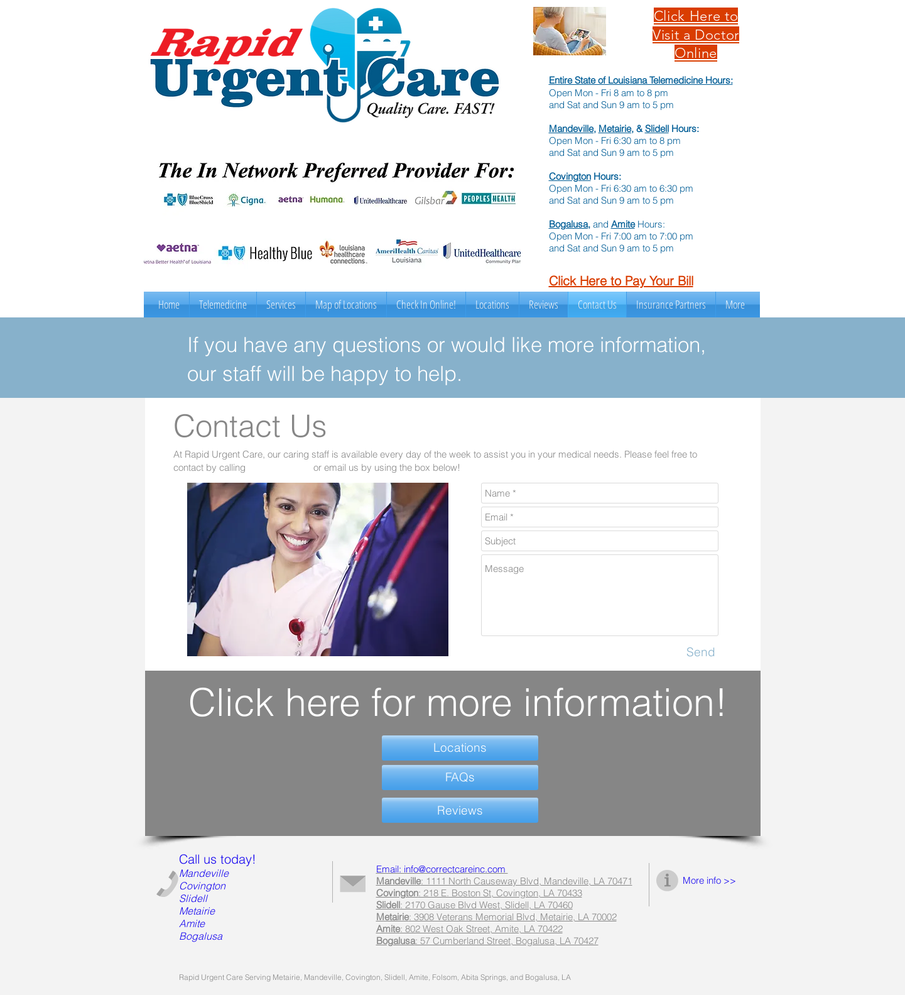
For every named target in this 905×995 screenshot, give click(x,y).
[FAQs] (460, 777)
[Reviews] (460, 810)
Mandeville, (572, 129)
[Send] (700, 652)
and (600, 224)
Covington (570, 176)
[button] (281, 304)
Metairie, (616, 129)
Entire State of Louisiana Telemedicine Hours (639, 80)
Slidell (657, 129)
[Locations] (460, 748)
